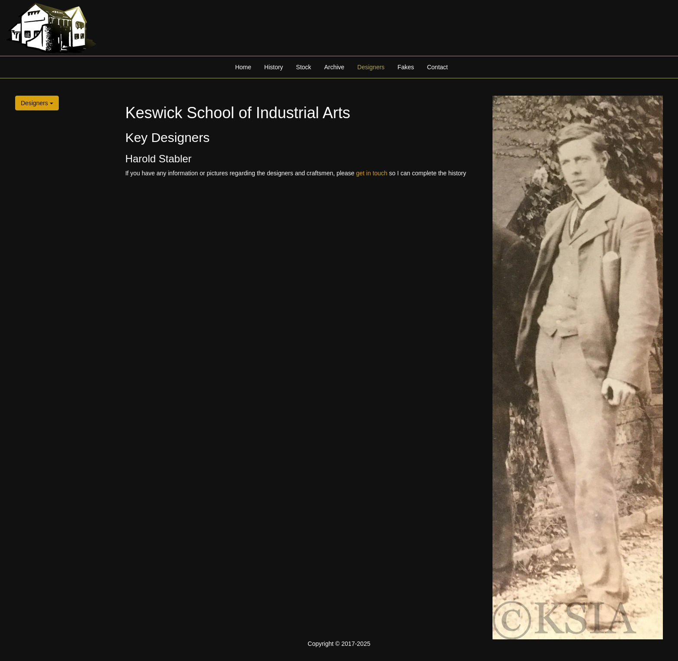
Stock (303, 67)
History (273, 67)
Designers (370, 67)
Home (243, 67)
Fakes (405, 67)
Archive (334, 67)
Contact (437, 67)
